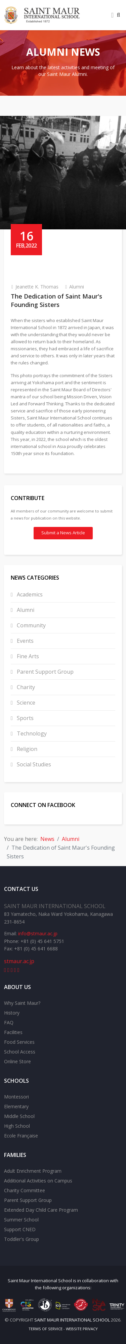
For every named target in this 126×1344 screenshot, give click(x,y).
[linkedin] (12, 970)
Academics (29, 594)
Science (25, 702)
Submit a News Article (63, 533)
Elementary (16, 1106)
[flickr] (15, 970)
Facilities (13, 1032)
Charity (25, 687)
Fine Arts (27, 656)
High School (17, 1126)
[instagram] (18, 970)
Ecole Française (21, 1135)
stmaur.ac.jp (19, 961)
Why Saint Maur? (22, 1003)
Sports (24, 718)
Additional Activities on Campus (38, 1180)
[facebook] (5, 970)
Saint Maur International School (40, 1281)
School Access (19, 1051)
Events (24, 640)
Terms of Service (45, 1328)
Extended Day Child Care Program (41, 1210)
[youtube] (8, 970)
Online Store (17, 1061)
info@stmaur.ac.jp (37, 933)
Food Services (19, 1042)
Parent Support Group (44, 671)
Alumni (76, 286)
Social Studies (33, 764)
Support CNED (20, 1229)
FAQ (8, 1022)
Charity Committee (24, 1190)
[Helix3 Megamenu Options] (112, 15)
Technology (31, 733)
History (11, 1013)
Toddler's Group (21, 1239)
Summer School (21, 1219)
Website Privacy (82, 1328)
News (47, 839)
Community (30, 625)
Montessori (16, 1096)
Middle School (19, 1116)
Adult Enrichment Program (32, 1171)
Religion (26, 749)
